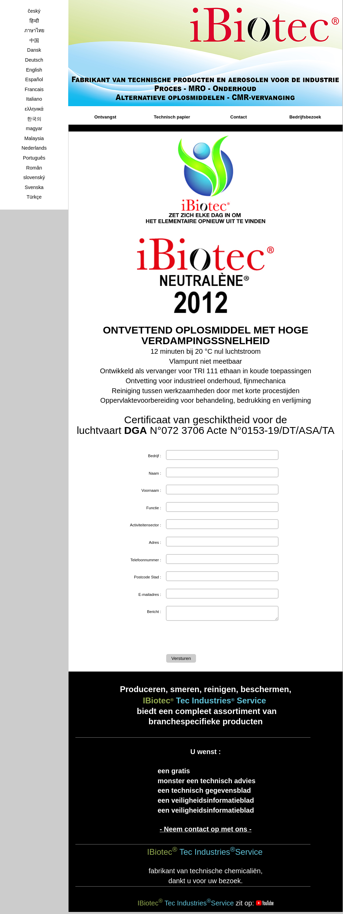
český (34, 11)
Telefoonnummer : (145, 560)
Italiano (34, 99)
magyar (34, 128)
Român (34, 168)
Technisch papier (172, 117)
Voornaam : (151, 490)
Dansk (34, 50)
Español (34, 79)
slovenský (34, 177)
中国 (34, 40)
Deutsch (34, 60)
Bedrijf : (154, 456)
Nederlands (34, 148)
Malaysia (34, 138)
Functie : (153, 508)
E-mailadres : (149, 594)
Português (34, 158)
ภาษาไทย (34, 30)
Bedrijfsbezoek (305, 117)
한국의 (34, 119)
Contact (238, 117)
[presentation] (218, 639)
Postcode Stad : (147, 577)
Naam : (155, 473)
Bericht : (154, 612)
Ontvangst (105, 117)
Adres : (155, 542)
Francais (34, 89)
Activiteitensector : (145, 525)
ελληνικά (34, 109)
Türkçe (34, 197)
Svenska (34, 187)
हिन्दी (34, 21)
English (34, 70)
